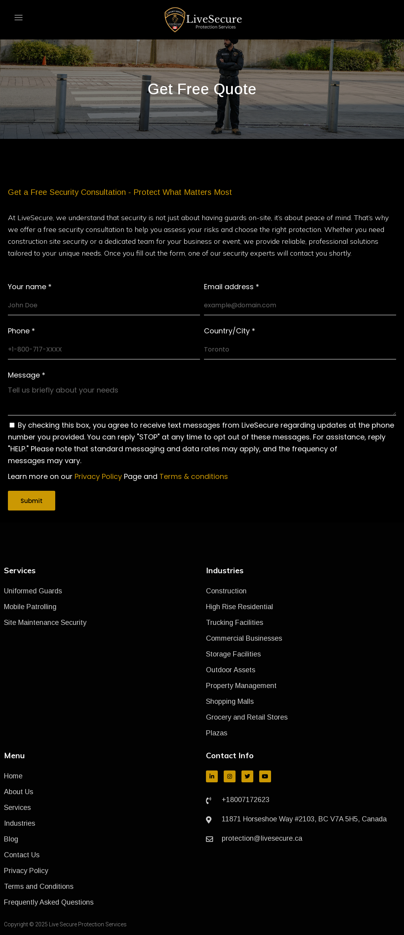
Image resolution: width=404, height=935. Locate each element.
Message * (26, 375)
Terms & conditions (193, 476)
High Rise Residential (239, 607)
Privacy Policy (98, 476)
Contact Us (21, 855)
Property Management (241, 686)
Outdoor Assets (230, 670)
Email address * (231, 287)
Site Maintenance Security (45, 622)
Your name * (30, 287)
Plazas (216, 733)
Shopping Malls (230, 701)
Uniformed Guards (33, 591)
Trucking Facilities (234, 622)
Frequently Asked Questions (49, 902)
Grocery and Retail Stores (247, 717)
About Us (18, 792)
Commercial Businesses (244, 638)
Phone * (21, 331)
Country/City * (229, 331)
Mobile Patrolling (30, 607)
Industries (19, 823)
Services (17, 808)
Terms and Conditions (38, 886)
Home (13, 776)
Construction (226, 591)
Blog (11, 839)
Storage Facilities (233, 654)
